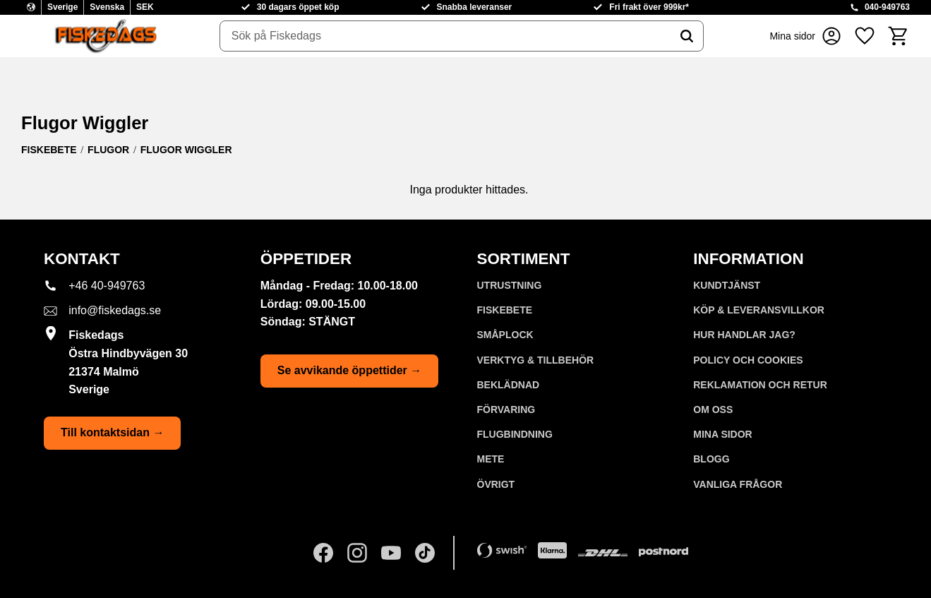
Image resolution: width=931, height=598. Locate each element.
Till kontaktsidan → (112, 432)
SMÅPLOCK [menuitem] (505, 334)
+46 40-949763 (106, 286)
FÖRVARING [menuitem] (506, 409)
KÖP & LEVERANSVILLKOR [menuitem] (758, 310)
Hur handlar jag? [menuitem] (744, 334)
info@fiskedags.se (114, 310)
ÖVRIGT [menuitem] (496, 484)
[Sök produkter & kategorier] (445, 36)
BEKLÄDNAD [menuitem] (508, 384)
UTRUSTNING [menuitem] (509, 285)
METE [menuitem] (491, 459)
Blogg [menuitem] (711, 459)
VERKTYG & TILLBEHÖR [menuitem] (535, 360)
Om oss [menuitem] (713, 409)
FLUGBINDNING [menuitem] (515, 434)
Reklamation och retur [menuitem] (760, 384)
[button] (865, 36)
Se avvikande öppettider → (349, 370)
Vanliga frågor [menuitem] (737, 484)
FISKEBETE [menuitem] (505, 310)
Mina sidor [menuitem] (722, 434)
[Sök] (687, 36)
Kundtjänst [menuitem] (726, 285)
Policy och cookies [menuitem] (748, 360)
